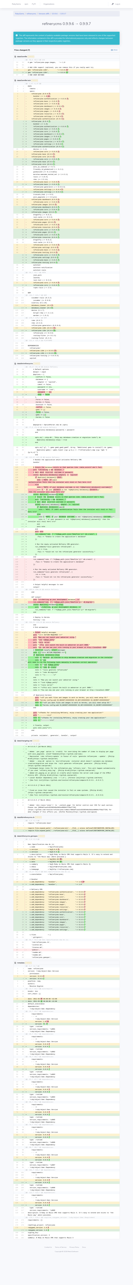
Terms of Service (61, 1276)
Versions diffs (43, 13)
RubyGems (19, 13)
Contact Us (48, 1276)
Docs (84, 1276)
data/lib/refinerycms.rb (25, 836)
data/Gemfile (22, 57)
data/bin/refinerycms (25, 372)
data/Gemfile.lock (24, 81)
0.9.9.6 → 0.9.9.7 (59, 13)
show (115, 50)
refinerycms (31, 13)
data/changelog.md (24, 759)
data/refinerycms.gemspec (27, 855)
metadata (20, 985)
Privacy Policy (74, 1276)
